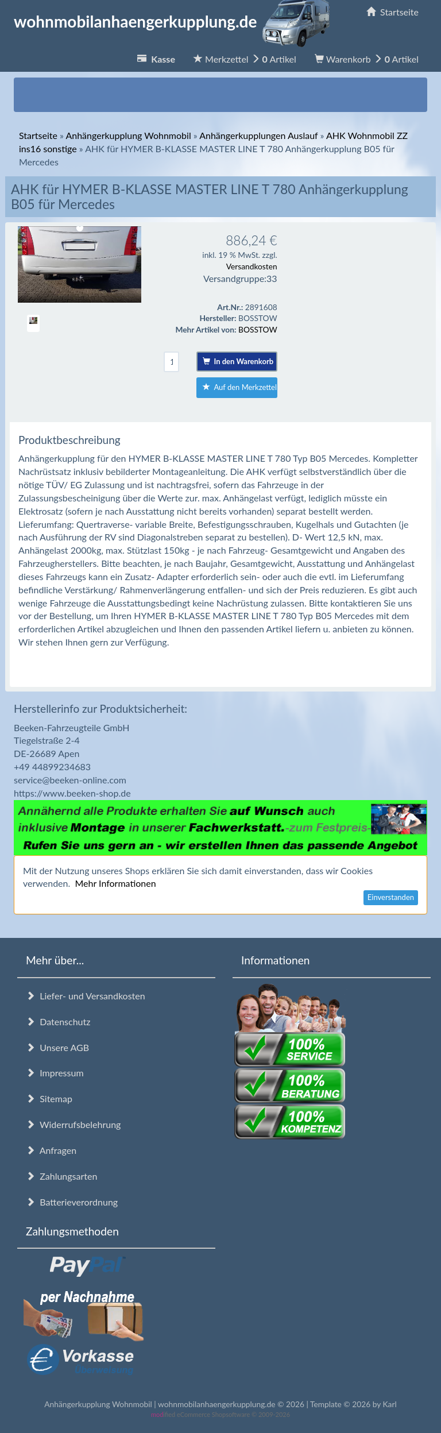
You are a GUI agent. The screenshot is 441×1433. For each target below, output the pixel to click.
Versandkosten (251, 266)
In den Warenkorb (238, 361)
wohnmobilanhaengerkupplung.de (175, 21)
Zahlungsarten (61, 1176)
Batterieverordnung (72, 1201)
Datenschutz (58, 1021)
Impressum (55, 1072)
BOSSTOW (257, 329)
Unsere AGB (57, 1047)
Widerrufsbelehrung (73, 1124)
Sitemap (49, 1098)
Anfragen (51, 1150)
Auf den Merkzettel (240, 387)
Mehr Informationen (115, 883)
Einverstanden (391, 897)
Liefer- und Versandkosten (85, 995)
